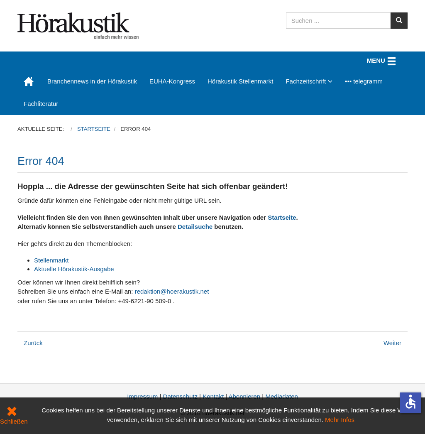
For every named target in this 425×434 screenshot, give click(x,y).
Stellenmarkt (51, 260)
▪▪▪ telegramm (364, 81)
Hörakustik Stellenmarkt (240, 81)
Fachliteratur (41, 103)
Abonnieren (244, 396)
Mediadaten (281, 396)
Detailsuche (195, 226)
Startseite (282, 217)
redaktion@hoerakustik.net (172, 291)
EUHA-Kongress (172, 81)
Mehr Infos (339, 419)
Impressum (142, 396)
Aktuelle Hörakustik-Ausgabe (74, 268)
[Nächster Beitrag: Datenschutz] (392, 343)
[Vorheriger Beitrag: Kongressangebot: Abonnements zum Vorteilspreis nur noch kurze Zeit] (33, 343)
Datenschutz (180, 396)
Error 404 (40, 161)
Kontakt (213, 396)
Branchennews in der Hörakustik (92, 81)
